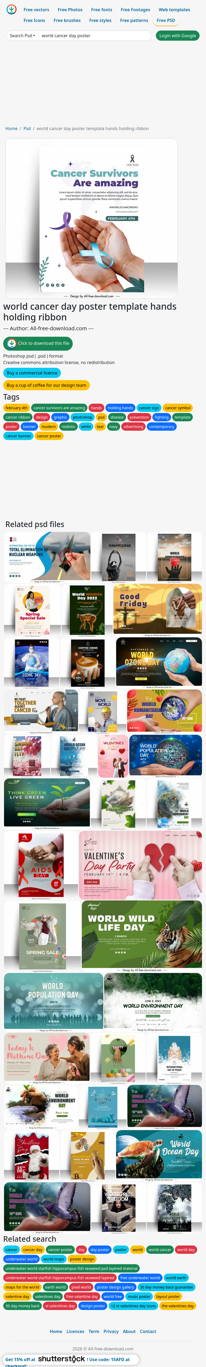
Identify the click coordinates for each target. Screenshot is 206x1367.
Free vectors (36, 10)
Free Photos (70, 10)
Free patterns (134, 20)
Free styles (100, 20)
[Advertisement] (103, 85)
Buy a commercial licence (32, 373)
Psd (27, 128)
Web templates (174, 10)
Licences (75, 1331)
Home (11, 128)
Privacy (111, 1331)
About (129, 1331)
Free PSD (166, 20)
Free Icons (34, 20)
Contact (148, 1331)
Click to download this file (38, 344)
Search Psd (21, 36)
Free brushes (67, 20)
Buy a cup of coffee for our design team (46, 385)
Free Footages (135, 10)
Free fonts (101, 10)
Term (94, 1331)
